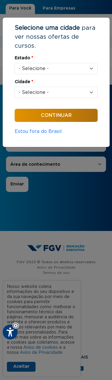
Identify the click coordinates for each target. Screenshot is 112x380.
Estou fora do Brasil (38, 131)
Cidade (24, 82)
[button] (16, 325)
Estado (24, 58)
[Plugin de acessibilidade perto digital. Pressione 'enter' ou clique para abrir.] (10, 332)
